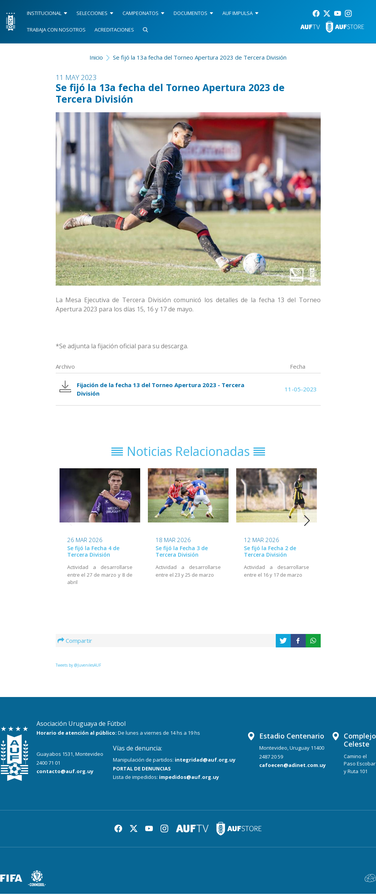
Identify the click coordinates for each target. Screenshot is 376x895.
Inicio (96, 57)
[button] (307, 522)
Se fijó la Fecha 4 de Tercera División (93, 552)
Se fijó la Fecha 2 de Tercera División (270, 552)
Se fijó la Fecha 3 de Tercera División (182, 552)
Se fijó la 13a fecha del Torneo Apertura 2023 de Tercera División (200, 57)
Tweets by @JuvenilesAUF (78, 666)
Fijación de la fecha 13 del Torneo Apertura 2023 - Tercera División (153, 389)
